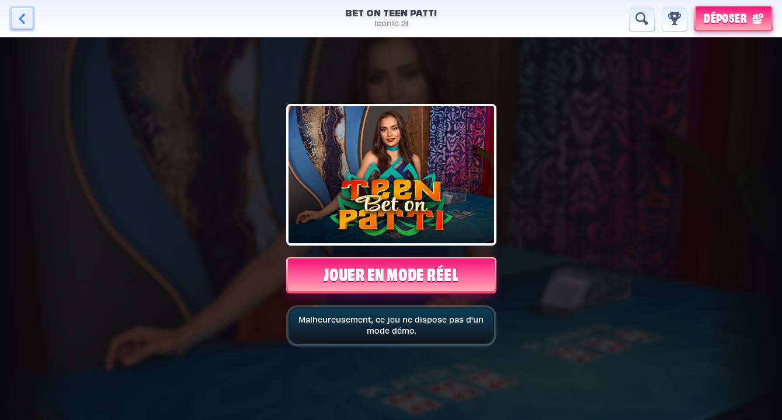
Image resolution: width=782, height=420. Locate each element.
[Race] (674, 19)
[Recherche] (642, 19)
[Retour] (22, 19)
